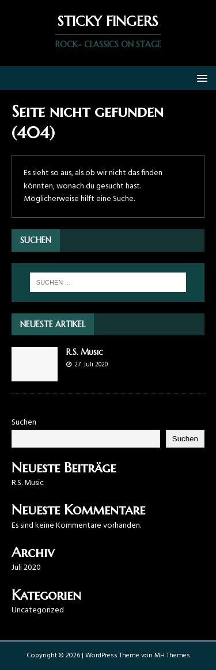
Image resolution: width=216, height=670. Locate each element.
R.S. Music (84, 352)
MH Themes (172, 655)
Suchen (24, 422)
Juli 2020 (26, 567)
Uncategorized (38, 610)
